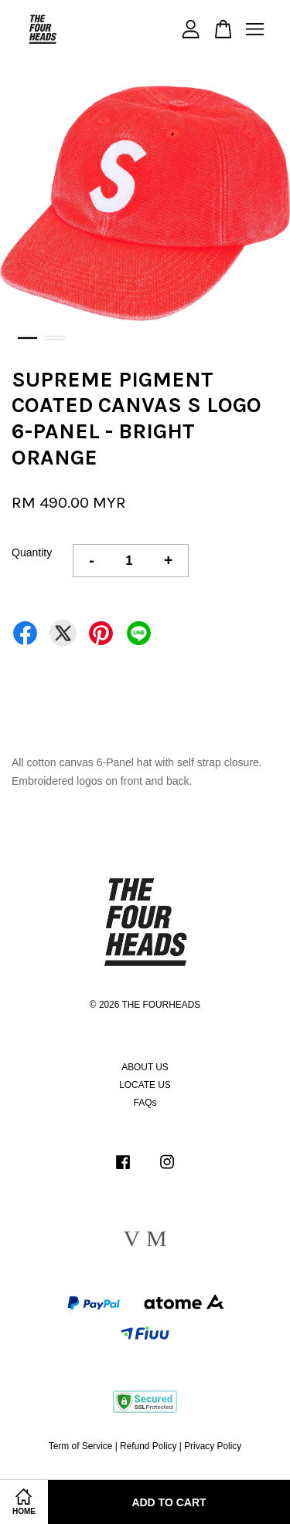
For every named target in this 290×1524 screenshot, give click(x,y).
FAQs (145, 1102)
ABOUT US (145, 1067)
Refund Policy (148, 1446)
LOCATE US (145, 1085)
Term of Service (81, 1446)
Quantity (32, 552)
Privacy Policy (212, 1446)
